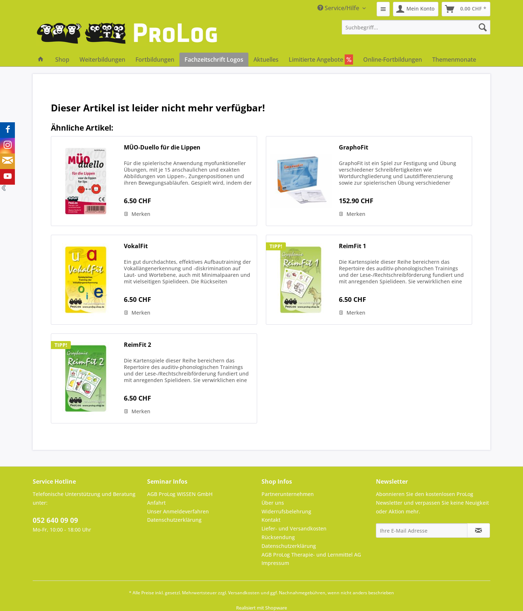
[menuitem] (383, 9)
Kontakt (271, 519)
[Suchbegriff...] (416, 27)
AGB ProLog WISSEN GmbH (179, 494)
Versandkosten (244, 593)
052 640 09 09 (55, 520)
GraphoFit (353, 147)
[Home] (41, 59)
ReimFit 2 (137, 345)
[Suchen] (482, 27)
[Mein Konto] (415, 9)
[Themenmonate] (454, 59)
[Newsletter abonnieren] (478, 530)
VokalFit (136, 246)
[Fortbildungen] (154, 59)
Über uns (273, 502)
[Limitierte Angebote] (321, 59)
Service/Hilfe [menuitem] (339, 8)
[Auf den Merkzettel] (137, 214)
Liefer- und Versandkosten (294, 528)
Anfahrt (156, 502)
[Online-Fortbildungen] (392, 59)
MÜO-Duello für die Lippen (162, 147)
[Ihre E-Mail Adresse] (421, 530)
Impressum (275, 562)
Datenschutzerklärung (174, 519)
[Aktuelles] (266, 59)
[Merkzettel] (383, 9)
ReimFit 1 (352, 246)
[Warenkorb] (466, 9)
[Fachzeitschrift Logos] (213, 59)
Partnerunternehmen (288, 494)
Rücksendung (278, 537)
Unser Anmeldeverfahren (178, 511)
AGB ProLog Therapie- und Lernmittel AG (311, 554)
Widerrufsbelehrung (286, 511)
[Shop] (62, 59)
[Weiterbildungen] (102, 59)
